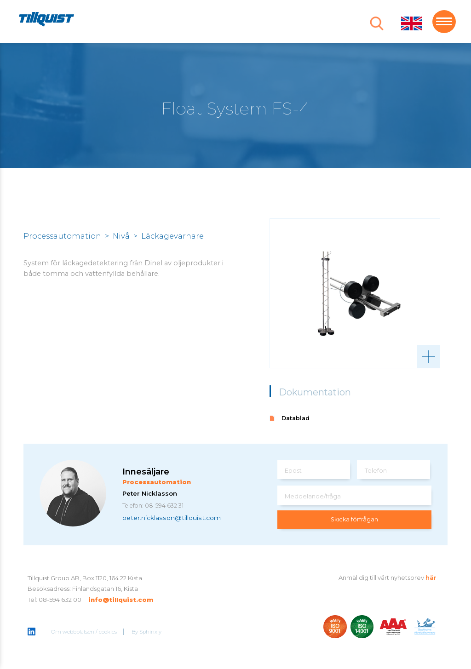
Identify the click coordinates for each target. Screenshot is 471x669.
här (431, 577)
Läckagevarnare (172, 235)
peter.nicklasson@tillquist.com (171, 518)
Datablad (295, 418)
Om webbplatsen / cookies (84, 632)
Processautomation (62, 235)
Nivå (121, 235)
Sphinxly (151, 632)
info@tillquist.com (120, 599)
